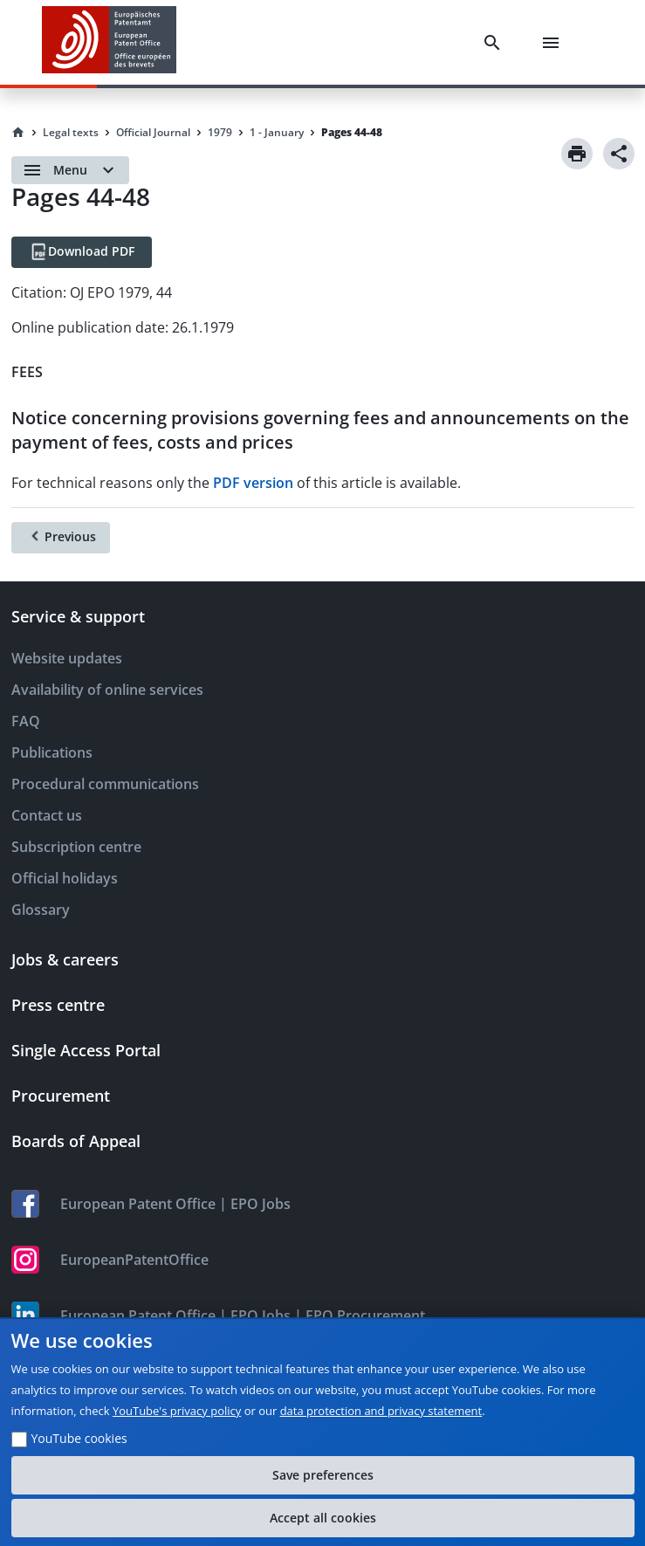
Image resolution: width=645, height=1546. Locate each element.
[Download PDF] (81, 252)
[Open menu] (70, 170)
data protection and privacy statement (381, 1411)
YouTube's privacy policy (177, 1411)
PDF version (253, 482)
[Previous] (60, 537)
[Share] (619, 153)
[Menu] (554, 42)
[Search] (496, 42)
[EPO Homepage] (109, 42)
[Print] (577, 153)
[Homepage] (18, 133)
